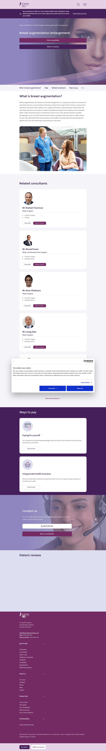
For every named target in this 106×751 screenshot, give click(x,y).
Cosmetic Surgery (38, 25)
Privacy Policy (31, 734)
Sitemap (33, 737)
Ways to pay (23, 655)
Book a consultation (47, 534)
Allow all (80, 388)
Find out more (31, 449)
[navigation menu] (85, 4)
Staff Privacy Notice (25, 667)
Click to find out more (80, 14)
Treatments (28, 25)
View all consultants (53, 398)
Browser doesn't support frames (53, 576)
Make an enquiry (53, 46)
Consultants (23, 652)
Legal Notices (23, 665)
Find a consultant (53, 40)
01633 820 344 (34, 637)
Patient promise (24, 710)
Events (21, 685)
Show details (85, 382)
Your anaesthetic (24, 707)
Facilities (22, 682)
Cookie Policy (55, 734)
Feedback (22, 660)
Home (21, 25)
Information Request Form (43, 734)
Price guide (22, 705)
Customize (52, 388)
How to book (23, 702)
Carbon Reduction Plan (26, 725)
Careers (21, 690)
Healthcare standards (26, 657)
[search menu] (78, 4)
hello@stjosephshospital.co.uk (29, 633)
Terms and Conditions (26, 712)
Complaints (23, 662)
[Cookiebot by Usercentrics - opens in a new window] (85, 361)
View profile (27, 223)
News (21, 687)
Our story (22, 680)
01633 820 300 (27, 635)
